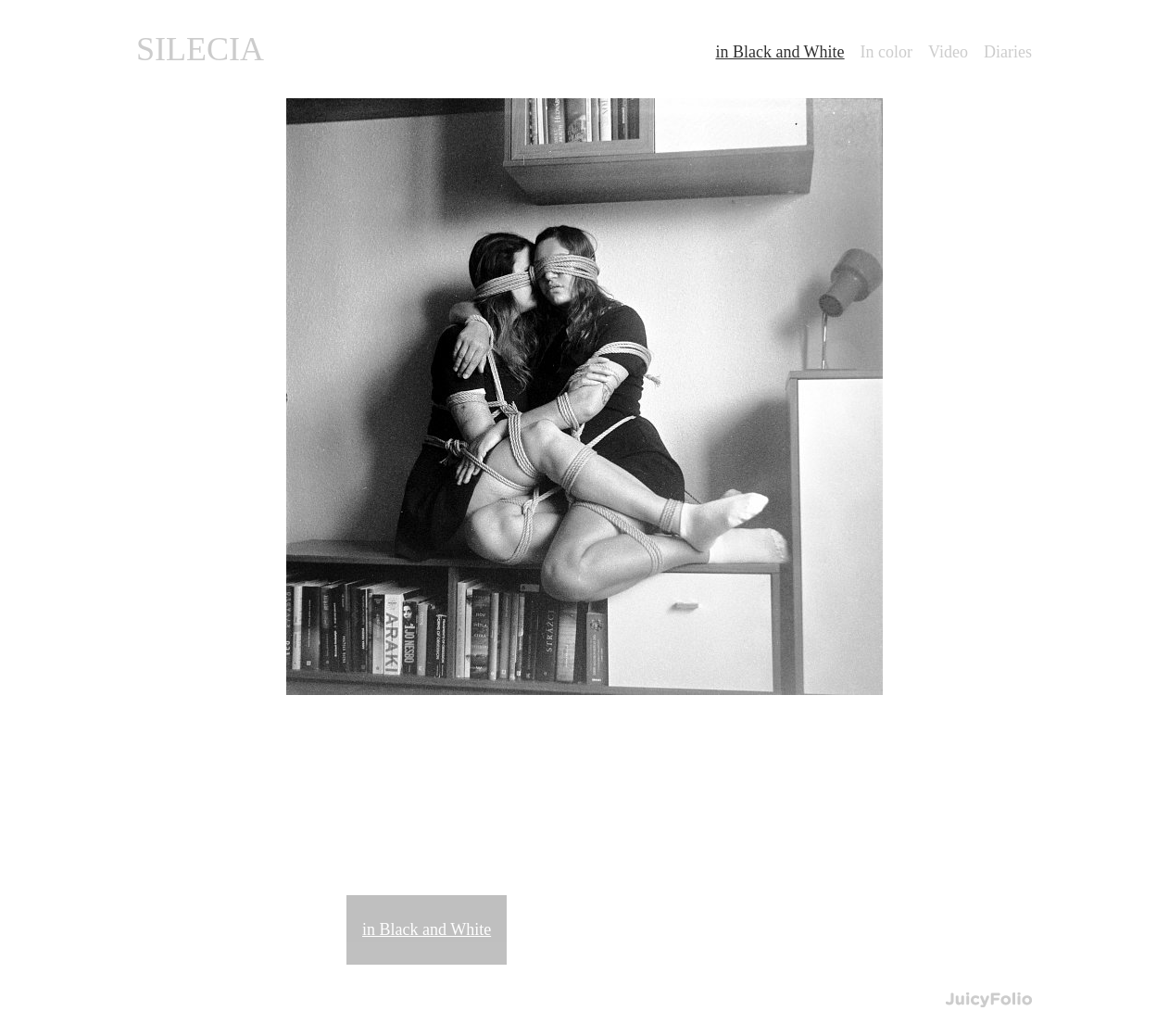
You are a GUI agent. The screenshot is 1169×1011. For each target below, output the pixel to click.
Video (948, 52)
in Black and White (426, 929)
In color (886, 52)
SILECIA (200, 49)
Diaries (1008, 52)
